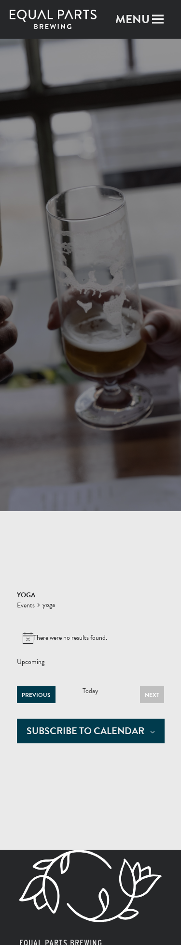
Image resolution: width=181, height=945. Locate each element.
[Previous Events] (36, 694)
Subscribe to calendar (85, 731)
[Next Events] (152, 694)
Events (26, 605)
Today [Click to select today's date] (90, 691)
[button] (132, 19)
